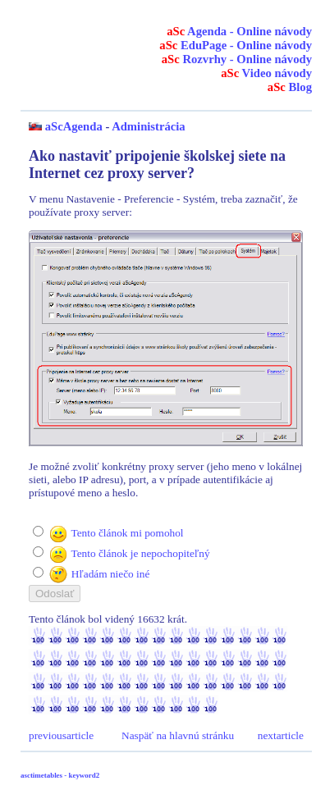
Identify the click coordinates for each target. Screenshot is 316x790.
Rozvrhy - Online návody (237, 59)
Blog (290, 87)
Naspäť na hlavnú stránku (177, 735)
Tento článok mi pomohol (127, 533)
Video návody (266, 73)
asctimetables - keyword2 (60, 775)
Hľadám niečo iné (110, 574)
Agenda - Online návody (239, 31)
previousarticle (61, 735)
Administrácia (148, 126)
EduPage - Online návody (235, 45)
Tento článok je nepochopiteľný (140, 553)
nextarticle (281, 735)
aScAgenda (74, 126)
